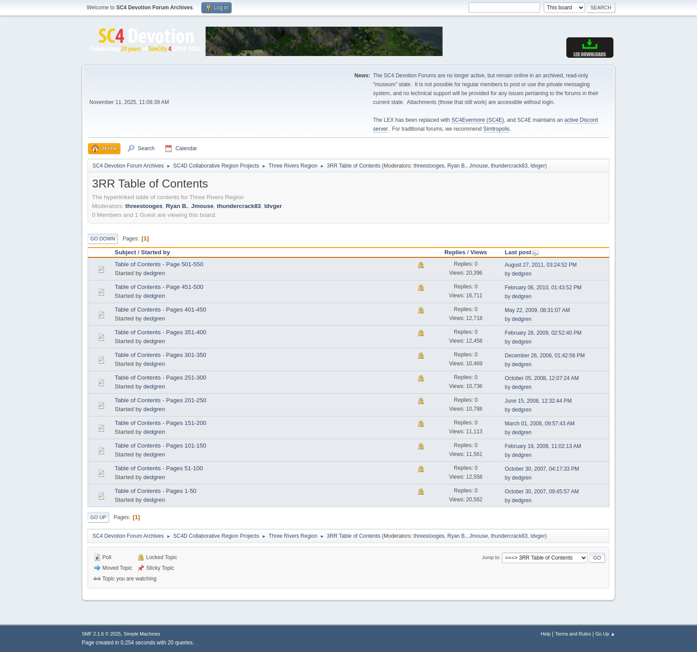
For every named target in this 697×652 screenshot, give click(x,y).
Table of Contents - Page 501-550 (159, 264)
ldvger (538, 166)
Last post (522, 252)
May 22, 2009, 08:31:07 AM (537, 310)
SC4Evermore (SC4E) (478, 120)
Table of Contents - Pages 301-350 (160, 355)
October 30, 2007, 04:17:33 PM (542, 469)
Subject (125, 252)
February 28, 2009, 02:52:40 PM (543, 333)
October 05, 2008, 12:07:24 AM (542, 378)
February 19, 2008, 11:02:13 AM (543, 446)
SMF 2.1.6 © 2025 (101, 633)
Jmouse (478, 166)
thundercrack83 (509, 166)
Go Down (102, 238)
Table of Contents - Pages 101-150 (160, 445)
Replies (455, 252)
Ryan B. (456, 166)
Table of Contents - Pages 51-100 (159, 468)
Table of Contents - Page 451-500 (159, 287)
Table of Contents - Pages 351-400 (160, 332)
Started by (155, 252)
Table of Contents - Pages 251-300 (160, 377)
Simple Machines (142, 633)
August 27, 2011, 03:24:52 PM (541, 265)
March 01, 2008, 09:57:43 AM (540, 423)
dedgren (154, 273)
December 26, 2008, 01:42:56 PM (545, 355)
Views (478, 252)
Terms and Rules (573, 633)
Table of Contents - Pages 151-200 (160, 423)
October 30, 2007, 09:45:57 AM (542, 491)
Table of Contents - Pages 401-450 (160, 309)
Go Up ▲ (605, 633)
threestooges (428, 166)
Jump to (490, 557)
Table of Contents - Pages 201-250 (160, 400)
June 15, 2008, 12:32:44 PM (538, 401)
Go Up (98, 517)
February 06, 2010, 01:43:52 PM (543, 287)
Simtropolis (496, 129)
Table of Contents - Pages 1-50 (155, 491)
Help (546, 633)
